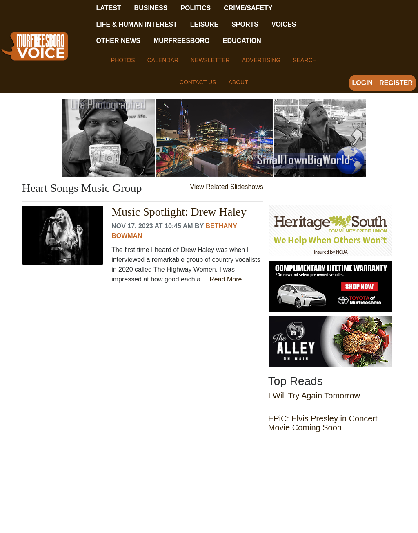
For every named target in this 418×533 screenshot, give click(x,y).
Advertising (261, 60)
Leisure (204, 24)
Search (304, 60)
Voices (283, 24)
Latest (108, 7)
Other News (118, 40)
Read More (225, 279)
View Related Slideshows (226, 186)
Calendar (162, 60)
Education (242, 40)
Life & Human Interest (136, 24)
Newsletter (210, 60)
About (238, 82)
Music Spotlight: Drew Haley (179, 212)
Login (362, 82)
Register (396, 82)
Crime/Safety (248, 7)
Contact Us (198, 82)
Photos (123, 60)
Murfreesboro (181, 40)
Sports (244, 24)
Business (151, 7)
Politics (195, 7)
